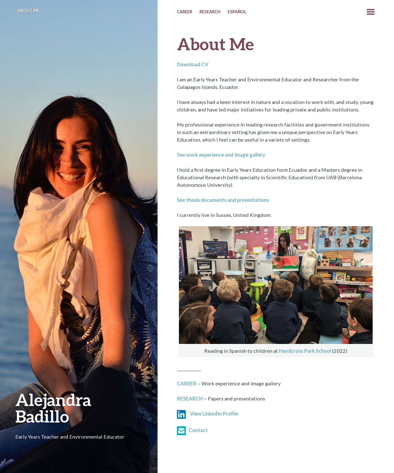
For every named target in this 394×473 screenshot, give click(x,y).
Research (210, 11)
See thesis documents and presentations (223, 200)
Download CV (192, 64)
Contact (198, 430)
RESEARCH (190, 398)
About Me (28, 10)
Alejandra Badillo (53, 408)
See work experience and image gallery (221, 155)
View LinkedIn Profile (214, 413)
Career (184, 11)
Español (237, 11)
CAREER (186, 383)
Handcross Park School (305, 351)
